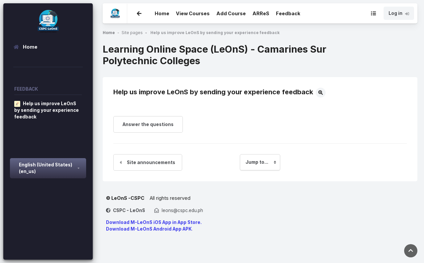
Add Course (231, 13)
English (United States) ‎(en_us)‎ (45, 168)
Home (162, 13)
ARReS (260, 13)
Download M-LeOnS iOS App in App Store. (154, 222)
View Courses (193, 13)
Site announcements (151, 162)
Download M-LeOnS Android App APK (149, 229)
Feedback (288, 13)
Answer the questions (148, 124)
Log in (399, 13)
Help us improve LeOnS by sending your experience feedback (215, 32)
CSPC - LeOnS (129, 210)
